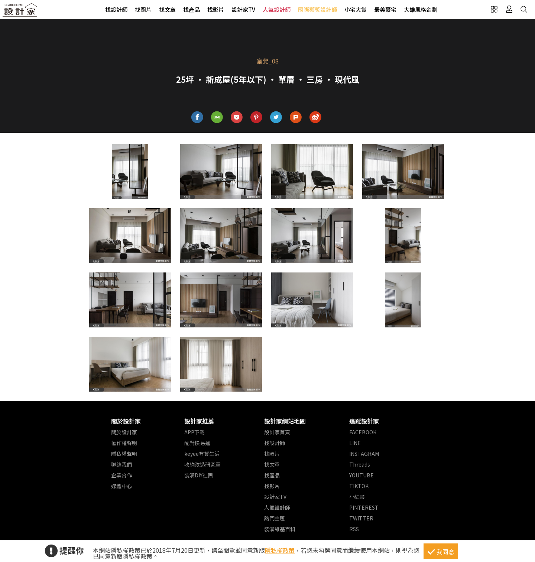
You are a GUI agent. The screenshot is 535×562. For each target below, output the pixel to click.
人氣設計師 (277, 9)
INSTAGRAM (364, 453)
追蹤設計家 (364, 420)
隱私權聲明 (124, 453)
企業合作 (121, 475)
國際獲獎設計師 (317, 9)
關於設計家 (126, 420)
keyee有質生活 (202, 453)
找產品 (191, 9)
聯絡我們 (121, 464)
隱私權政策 (280, 550)
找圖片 (143, 9)
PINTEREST (364, 507)
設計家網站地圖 (285, 420)
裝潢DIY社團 (198, 475)
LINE (355, 443)
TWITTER (361, 518)
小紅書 (357, 496)
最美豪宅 (385, 9)
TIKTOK (359, 486)
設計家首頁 (277, 432)
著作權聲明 (124, 443)
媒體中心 (121, 486)
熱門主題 (274, 518)
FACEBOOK (362, 432)
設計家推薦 (199, 420)
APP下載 (194, 432)
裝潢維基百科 (279, 529)
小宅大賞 (355, 9)
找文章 (167, 9)
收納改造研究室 (202, 464)
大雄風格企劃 (420, 9)
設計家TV (243, 9)
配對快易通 (197, 443)
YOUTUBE (361, 475)
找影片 (215, 9)
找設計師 (116, 9)
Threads (359, 464)
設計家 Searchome (20, 12)
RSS (354, 529)
